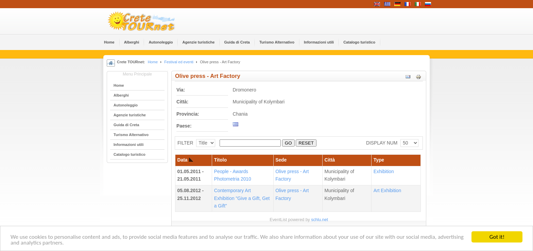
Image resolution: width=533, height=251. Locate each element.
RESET (305, 143)
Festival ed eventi (178, 62)
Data (185, 160)
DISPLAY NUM (381, 143)
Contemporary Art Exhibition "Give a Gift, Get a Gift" (242, 198)
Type (379, 160)
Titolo (220, 160)
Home (153, 62)
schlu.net (319, 219)
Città (330, 160)
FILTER (185, 143)
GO (288, 143)
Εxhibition (384, 171)
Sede (281, 160)
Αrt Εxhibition (387, 190)
